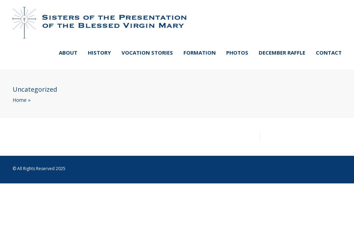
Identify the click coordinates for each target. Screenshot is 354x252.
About (68, 52)
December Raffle (282, 52)
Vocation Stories (147, 52)
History (99, 52)
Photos (237, 52)
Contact (329, 52)
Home (20, 100)
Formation (199, 52)
